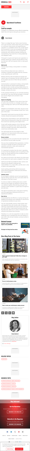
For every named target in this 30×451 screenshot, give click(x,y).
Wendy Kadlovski (8, 38)
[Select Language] (24, 2)
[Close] (28, 444)
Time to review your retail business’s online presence (13, 305)
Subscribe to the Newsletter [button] (15, 412)
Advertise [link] (8, 435)
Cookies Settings (10, 449)
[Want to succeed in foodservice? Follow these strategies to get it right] (15, 245)
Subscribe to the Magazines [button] (15, 424)
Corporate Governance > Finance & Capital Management (12, 389)
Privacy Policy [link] (25, 435)
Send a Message (6, 343)
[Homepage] (6, 2)
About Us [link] (4, 435)
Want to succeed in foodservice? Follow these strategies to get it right (14, 256)
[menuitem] (2, 312)
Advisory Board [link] (14, 435)
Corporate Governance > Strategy (8, 383)
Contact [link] (20, 435)
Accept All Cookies (19, 449)
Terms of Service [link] (11, 438)
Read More (14, 341)
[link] (2, 312)
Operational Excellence (14, 22)
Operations (4, 359)
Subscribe (6, 7)
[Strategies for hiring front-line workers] (25, 231)
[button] (28, 2)
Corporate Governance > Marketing (8, 386)
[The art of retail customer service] (15, 271)
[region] (15, 446)
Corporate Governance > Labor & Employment (10, 380)
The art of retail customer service (9, 281)
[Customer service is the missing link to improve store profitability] (25, 225)
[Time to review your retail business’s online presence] (15, 295)
